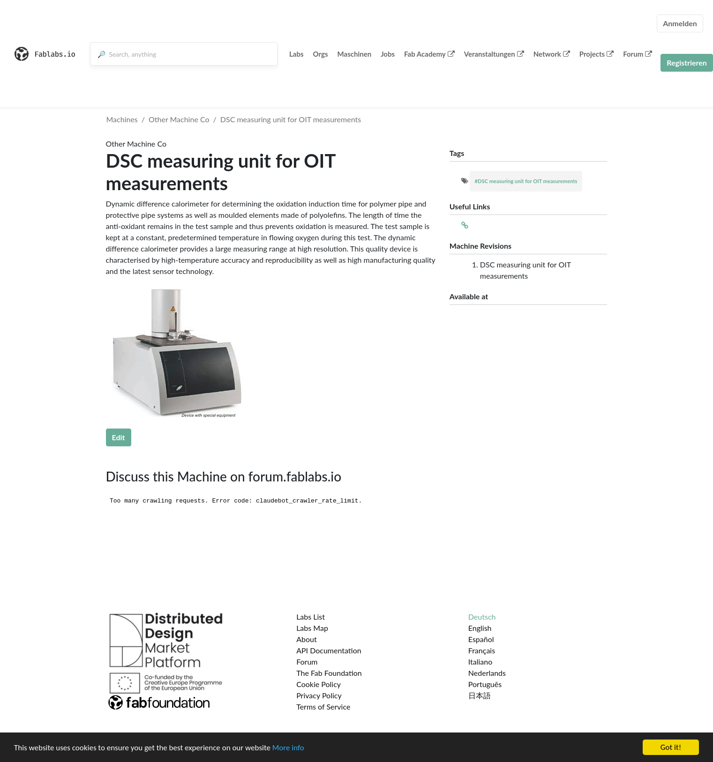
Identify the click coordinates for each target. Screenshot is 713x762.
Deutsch (482, 616)
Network (551, 54)
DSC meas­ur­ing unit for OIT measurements (290, 119)
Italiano (480, 661)
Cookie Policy (318, 684)
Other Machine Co (179, 119)
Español (481, 639)
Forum (637, 54)
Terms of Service (323, 706)
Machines (122, 119)
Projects (596, 54)
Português (485, 684)
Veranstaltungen (494, 54)
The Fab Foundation (329, 672)
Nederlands (487, 672)
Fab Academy (429, 54)
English (480, 627)
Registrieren (687, 62)
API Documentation (328, 650)
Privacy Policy (319, 695)
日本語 (479, 695)
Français (481, 650)
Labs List (310, 616)
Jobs (388, 54)
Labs (296, 54)
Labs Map (312, 627)
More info (288, 748)
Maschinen (355, 54)
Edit (118, 437)
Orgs (320, 54)
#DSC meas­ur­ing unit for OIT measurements (525, 181)
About (306, 639)
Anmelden (680, 23)
